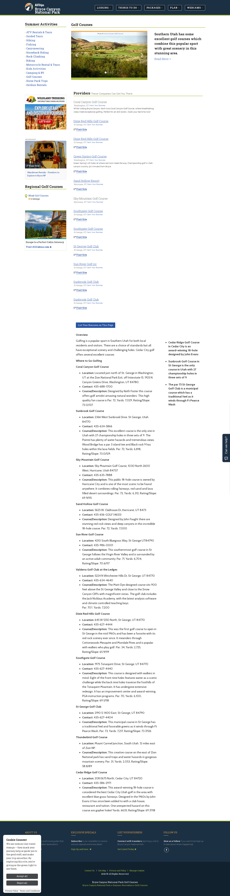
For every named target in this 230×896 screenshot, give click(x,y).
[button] (77, 55)
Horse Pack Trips (37, 80)
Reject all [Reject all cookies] (22, 882)
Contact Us (90, 870)
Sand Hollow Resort (86, 181)
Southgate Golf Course (88, 211)
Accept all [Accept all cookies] (22, 876)
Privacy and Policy (117, 870)
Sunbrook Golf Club (86, 282)
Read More (162, 59)
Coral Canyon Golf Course (113, 34)
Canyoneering (35, 48)
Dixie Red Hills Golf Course (91, 121)
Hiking (30, 40)
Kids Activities (36, 68)
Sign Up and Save (81, 849)
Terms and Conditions (30, 891)
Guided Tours (34, 36)
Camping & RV (35, 72)
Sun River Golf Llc (85, 264)
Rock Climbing (35, 56)
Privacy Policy (11, 891)
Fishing (31, 44)
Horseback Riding (37, 52)
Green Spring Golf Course (90, 156)
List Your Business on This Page (95, 325)
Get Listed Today (126, 849)
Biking (30, 60)
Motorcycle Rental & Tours (43, 64)
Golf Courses (34, 76)
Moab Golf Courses (38, 195)
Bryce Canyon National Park (56, 10)
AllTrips (40, 4)
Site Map (102, 870)
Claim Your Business (97, 105)
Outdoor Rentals (36, 85)
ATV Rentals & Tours (39, 32)
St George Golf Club (86, 246)
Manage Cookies (136, 870)
